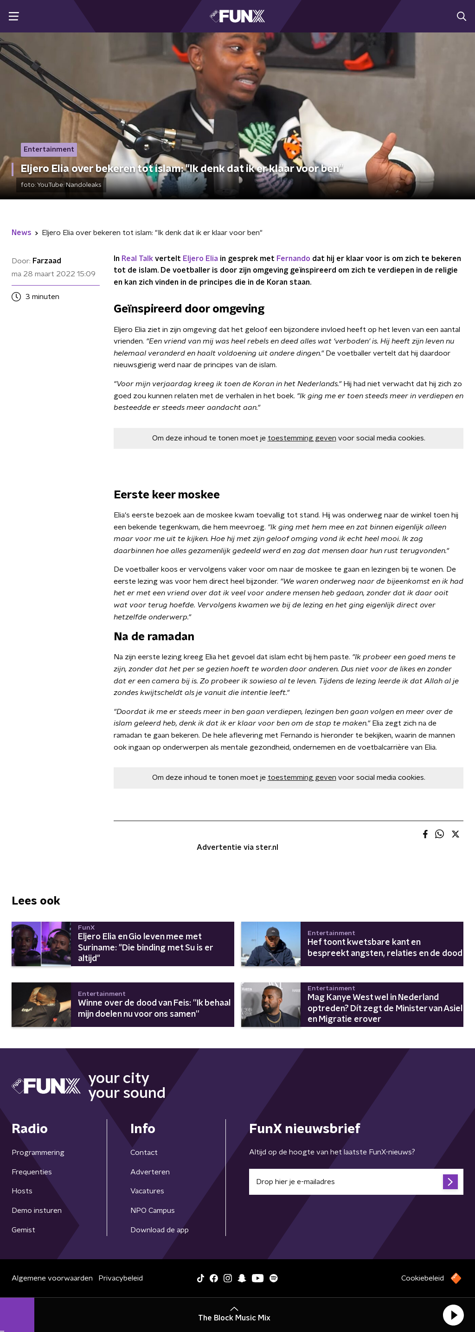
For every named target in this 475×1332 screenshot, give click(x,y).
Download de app (159, 1230)
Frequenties (32, 1172)
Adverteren (150, 1172)
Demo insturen (37, 1210)
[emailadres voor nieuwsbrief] (356, 1182)
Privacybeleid (120, 1278)
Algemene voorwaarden (52, 1278)
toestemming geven (302, 438)
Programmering (38, 1152)
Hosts (22, 1191)
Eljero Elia (200, 258)
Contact (144, 1152)
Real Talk (137, 258)
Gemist (23, 1230)
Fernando (293, 258)
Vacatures (147, 1191)
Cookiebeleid (422, 1278)
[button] (453, 1315)
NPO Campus (152, 1210)
